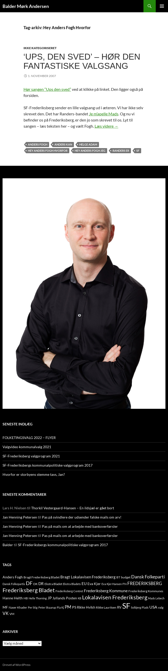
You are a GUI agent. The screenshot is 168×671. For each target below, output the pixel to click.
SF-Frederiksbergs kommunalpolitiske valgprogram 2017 (48, 465)
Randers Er (121, 150)
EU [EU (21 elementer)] (84, 583)
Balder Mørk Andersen (26, 6)
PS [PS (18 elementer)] (74, 607)
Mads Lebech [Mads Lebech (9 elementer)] (156, 598)
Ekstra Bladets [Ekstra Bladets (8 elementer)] (72, 584)
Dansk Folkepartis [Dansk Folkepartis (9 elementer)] (14, 584)
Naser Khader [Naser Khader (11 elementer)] (18, 607)
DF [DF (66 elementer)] (29, 583)
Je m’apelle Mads (103, 113)
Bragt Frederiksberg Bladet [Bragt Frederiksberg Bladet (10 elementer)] (42, 577)
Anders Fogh (37, 144)
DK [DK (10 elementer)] (35, 584)
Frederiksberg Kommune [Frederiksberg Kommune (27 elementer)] (106, 590)
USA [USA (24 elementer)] (153, 607)
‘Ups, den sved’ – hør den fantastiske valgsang (82, 61)
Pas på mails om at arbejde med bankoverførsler (80, 526)
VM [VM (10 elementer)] (11, 613)
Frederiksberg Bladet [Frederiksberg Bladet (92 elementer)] (29, 590)
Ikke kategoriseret (40, 48)
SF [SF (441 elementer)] (126, 605)
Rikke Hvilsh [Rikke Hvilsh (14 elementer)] (86, 607)
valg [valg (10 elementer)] (160, 607)
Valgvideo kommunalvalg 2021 (27, 447)
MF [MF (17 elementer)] (5, 607)
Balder (8, 545)
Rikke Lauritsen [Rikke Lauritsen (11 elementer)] (106, 607)
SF (137, 150)
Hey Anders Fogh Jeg (90, 150)
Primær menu (162, 6)
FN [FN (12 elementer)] (124, 584)
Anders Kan (63, 144)
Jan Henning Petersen (20, 517)
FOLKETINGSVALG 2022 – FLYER (29, 437)
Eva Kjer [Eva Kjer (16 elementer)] (94, 583)
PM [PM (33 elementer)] (68, 607)
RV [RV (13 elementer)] (119, 607)
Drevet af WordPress (16, 665)
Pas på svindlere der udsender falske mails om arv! (81, 517)
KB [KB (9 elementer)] (79, 598)
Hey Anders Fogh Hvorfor (48, 150)
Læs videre (106, 126)
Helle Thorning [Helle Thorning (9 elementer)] (38, 598)
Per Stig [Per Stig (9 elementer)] (33, 607)
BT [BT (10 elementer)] (118, 577)
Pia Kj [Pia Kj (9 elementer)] (60, 607)
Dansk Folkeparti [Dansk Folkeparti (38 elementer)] (148, 576)
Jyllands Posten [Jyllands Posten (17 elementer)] (64, 598)
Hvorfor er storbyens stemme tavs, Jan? (34, 474)
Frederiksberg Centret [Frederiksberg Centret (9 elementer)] (69, 591)
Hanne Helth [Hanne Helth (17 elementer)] (13, 598)
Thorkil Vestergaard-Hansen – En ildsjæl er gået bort (72, 508)
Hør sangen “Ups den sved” (47, 89)
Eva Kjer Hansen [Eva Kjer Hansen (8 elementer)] (112, 584)
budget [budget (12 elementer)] (125, 577)
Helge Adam (88, 144)
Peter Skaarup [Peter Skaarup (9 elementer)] (47, 607)
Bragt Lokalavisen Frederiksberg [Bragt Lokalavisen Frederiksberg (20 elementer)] (88, 577)
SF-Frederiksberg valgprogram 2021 (31, 456)
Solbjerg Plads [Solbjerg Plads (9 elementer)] (140, 607)
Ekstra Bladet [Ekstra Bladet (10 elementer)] (53, 584)
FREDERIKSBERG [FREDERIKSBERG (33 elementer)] (144, 583)
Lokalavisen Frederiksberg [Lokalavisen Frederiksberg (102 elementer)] (114, 597)
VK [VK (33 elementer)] (6, 613)
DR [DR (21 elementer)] (41, 583)
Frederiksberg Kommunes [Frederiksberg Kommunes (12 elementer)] (145, 591)
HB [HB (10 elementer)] (26, 598)
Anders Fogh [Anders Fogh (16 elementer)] (13, 577)
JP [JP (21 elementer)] (50, 598)
